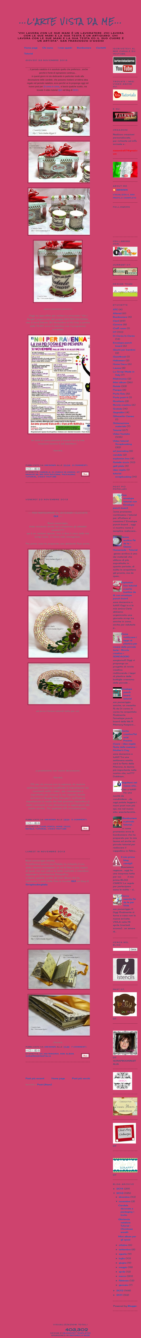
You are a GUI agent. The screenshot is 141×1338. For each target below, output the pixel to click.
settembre (125, 1249)
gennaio (124, 1285)
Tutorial (28, 53)
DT (78, 472)
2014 (120, 1188)
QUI (60, 90)
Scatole (117, 408)
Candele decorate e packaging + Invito (57, 65)
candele (45, 472)
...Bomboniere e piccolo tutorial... (129, 821)
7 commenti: (79, 1047)
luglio (122, 1258)
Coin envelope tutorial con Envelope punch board (125, 501)
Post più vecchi (81, 1078)
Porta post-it (120, 397)
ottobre (123, 1245)
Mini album (67, 1054)
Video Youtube (47, 477)
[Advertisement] (43, 490)
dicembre (124, 1197)
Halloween (119, 360)
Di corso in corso (51, 86)
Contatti (101, 47)
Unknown (122, 190)
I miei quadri (65, 47)
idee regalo (119, 469)
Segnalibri (119, 412)
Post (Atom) (44, 1084)
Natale (30, 829)
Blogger (132, 1306)
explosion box (121, 458)
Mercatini (32, 474)
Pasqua (117, 390)
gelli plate (118, 466)
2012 (120, 1290)
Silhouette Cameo (123, 416)
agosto (123, 1254)
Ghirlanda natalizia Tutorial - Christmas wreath (49, 506)
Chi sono (47, 47)
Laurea (117, 368)
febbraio (124, 1280)
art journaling (120, 451)
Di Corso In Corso (64, 472)
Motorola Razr (80, 1335)
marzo (123, 1276)
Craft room (119, 328)
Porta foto (119, 393)
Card (116, 320)
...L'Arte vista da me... (70, 21)
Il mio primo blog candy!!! (128, 860)
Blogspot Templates (77, 1333)
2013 (120, 1193)
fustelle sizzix (121, 462)
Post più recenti (35, 1078)
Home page (31, 47)
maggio (123, 1267)
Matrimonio (51, 1054)
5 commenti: (79, 820)
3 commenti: (80, 465)
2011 (119, 1295)
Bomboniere (84, 47)
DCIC (75, 90)
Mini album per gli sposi (46, 856)
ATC (115, 309)
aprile (122, 1271)
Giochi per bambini (124, 349)
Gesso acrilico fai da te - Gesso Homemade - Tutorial (125, 543)
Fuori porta (47, 826)
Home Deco (63, 826)
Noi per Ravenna (50, 474)
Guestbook (119, 356)
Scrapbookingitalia (37, 884)
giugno (123, 1262)
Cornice (117, 324)
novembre (125, 1201)
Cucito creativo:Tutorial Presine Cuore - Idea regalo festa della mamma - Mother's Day (125, 740)
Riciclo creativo (122, 405)
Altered (117, 313)
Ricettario (118, 401)
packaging (68, 474)
